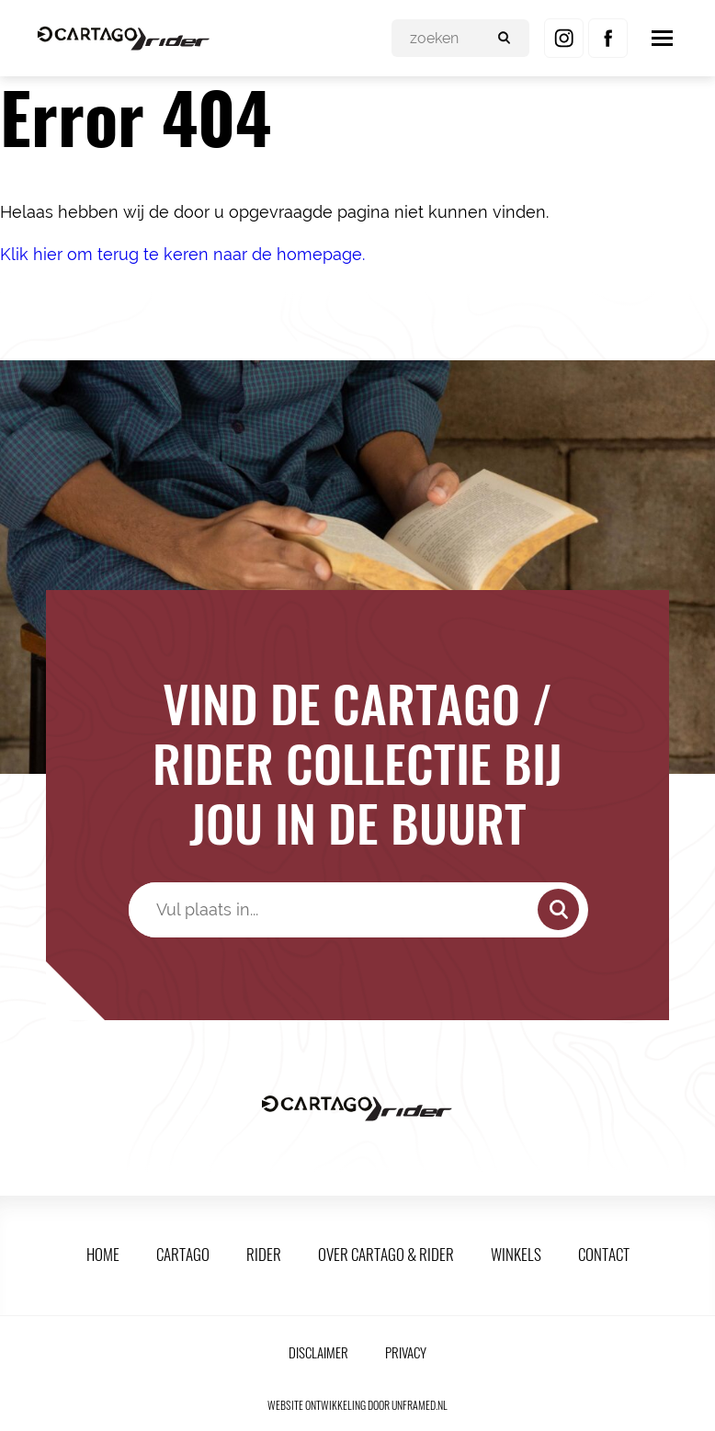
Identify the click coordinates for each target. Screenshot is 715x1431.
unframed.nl (420, 1405)
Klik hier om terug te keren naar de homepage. (182, 254)
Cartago (183, 1254)
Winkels (516, 1254)
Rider (263, 1254)
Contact (604, 1254)
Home (102, 1254)
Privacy (405, 1352)
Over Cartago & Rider (386, 1254)
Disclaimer (318, 1352)
